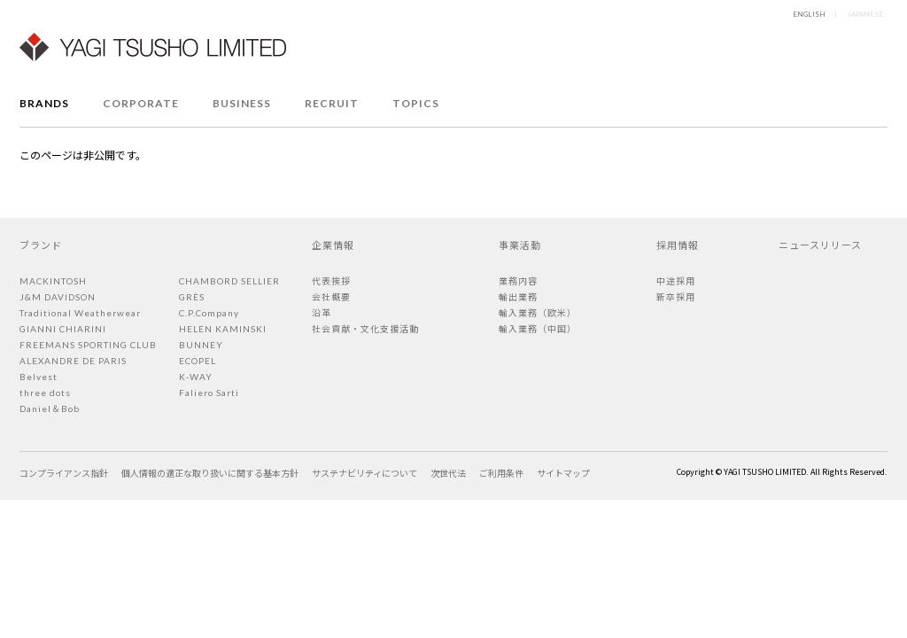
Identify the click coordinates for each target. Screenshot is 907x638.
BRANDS (44, 103)
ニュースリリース (820, 244)
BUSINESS (242, 103)
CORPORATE (141, 103)
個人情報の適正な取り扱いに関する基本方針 (209, 472)
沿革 (321, 312)
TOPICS (415, 103)
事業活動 (520, 244)
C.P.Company (209, 312)
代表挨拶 (331, 281)
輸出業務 (518, 297)
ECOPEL (197, 360)
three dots (45, 392)
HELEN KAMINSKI (223, 328)
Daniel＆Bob (49, 408)
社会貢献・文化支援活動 (365, 328)
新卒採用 (675, 297)
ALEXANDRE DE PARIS (73, 360)
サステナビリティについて (364, 472)
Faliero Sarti (209, 392)
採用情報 (677, 244)
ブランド (40, 244)
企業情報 (333, 244)
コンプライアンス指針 (63, 472)
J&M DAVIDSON (57, 297)
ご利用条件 (501, 472)
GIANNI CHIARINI (62, 328)
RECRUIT (332, 103)
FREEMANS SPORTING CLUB (88, 344)
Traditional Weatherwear (80, 312)
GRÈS (192, 297)
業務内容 (518, 281)
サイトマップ (563, 472)
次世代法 (448, 472)
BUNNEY (201, 344)
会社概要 (331, 297)
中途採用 (675, 281)
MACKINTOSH (53, 281)
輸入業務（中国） (538, 328)
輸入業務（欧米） (538, 312)
